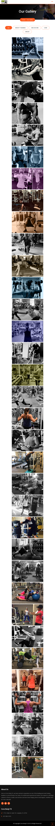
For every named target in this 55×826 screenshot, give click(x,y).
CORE (45, 28)
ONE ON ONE (34, 28)
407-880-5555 (7, 816)
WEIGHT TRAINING (20, 28)
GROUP (27, 31)
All (9, 28)
